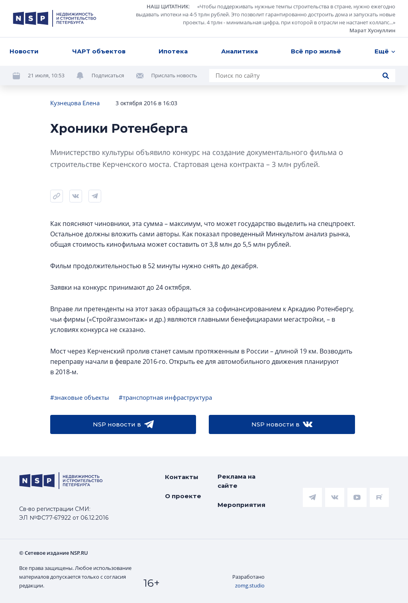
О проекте (183, 496)
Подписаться (108, 75)
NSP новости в (123, 424)
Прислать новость (174, 75)
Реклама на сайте (236, 481)
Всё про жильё (316, 51)
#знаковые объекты (79, 397)
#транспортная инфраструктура (165, 397)
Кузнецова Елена (75, 103)
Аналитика (239, 51)
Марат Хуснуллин (372, 30)
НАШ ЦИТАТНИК (167, 6)
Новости (24, 51)
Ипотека (173, 51)
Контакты (181, 477)
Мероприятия (241, 505)
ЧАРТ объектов (99, 51)
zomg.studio (250, 585)
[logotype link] (54, 18)
